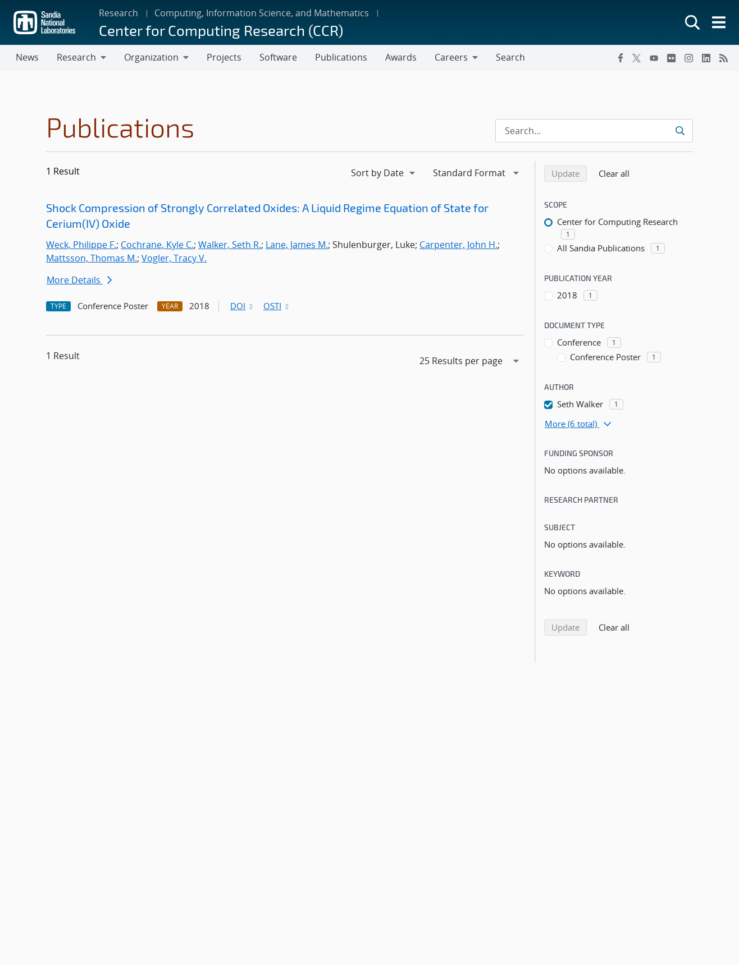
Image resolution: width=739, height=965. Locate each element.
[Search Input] (594, 131)
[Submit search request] (681, 131)
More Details (79, 280)
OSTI (276, 305)
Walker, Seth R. (229, 244)
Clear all (618, 173)
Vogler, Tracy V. (174, 258)
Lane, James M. (297, 244)
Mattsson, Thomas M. (91, 258)
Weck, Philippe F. (81, 244)
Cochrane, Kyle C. (157, 244)
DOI (242, 305)
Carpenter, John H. (458, 244)
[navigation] (384, 173)
